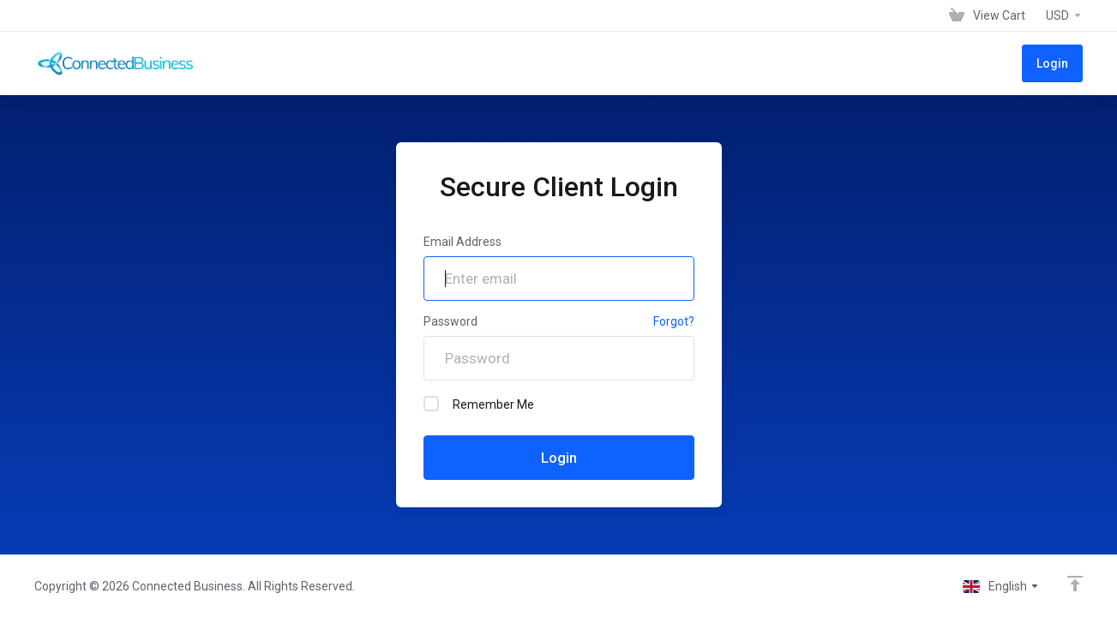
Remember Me (478, 403)
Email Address (462, 242)
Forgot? (673, 321)
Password (450, 321)
